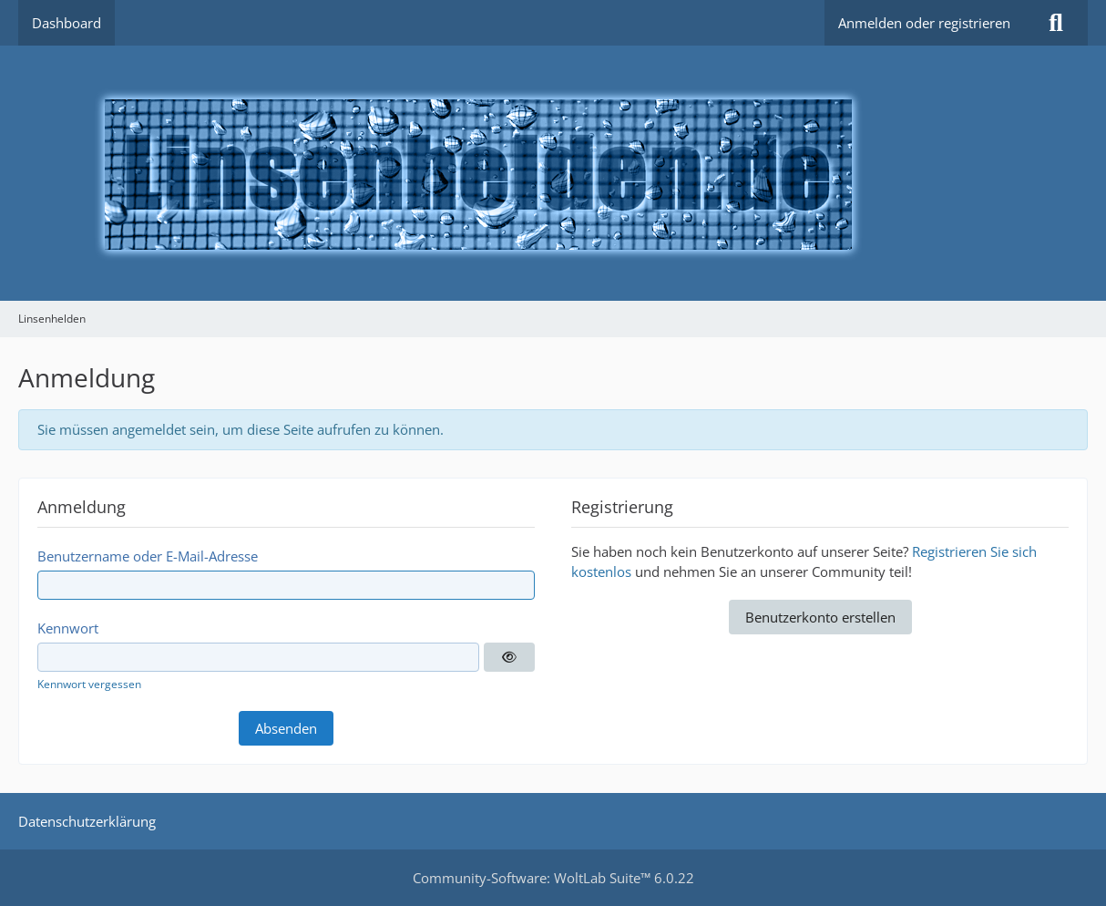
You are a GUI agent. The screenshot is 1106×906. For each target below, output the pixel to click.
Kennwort (67, 628)
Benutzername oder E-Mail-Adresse (147, 556)
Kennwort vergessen (89, 684)
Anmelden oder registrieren (924, 23)
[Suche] (1056, 23)
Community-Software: (553, 878)
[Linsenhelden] (553, 173)
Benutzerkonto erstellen (820, 617)
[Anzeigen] (509, 657)
